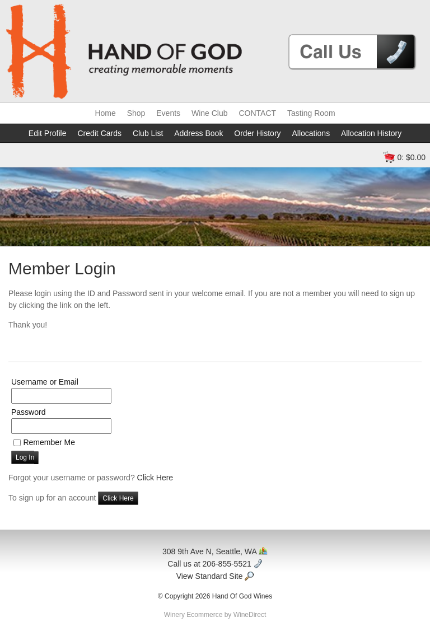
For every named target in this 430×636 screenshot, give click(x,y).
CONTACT (257, 113)
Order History (257, 133)
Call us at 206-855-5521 (214, 563)
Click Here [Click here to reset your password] (155, 477)
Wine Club (209, 113)
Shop (136, 113)
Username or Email (44, 381)
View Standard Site (215, 576)
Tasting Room (311, 113)
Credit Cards (99, 133)
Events (168, 113)
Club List (148, 133)
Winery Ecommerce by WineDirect (215, 615)
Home (105, 113)
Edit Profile (48, 133)
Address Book (198, 133)
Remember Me (49, 442)
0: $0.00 (411, 157)
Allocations (311, 133)
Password (28, 412)
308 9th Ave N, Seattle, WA (215, 551)
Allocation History (371, 133)
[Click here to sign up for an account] (118, 498)
